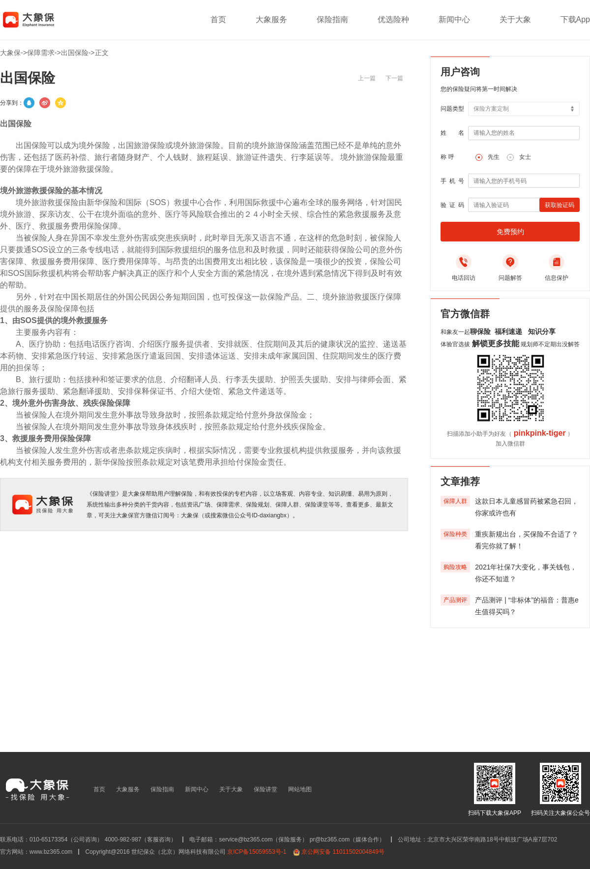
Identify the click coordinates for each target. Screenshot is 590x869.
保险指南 (332, 19)
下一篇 (394, 78)
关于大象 (515, 19)
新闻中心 (454, 19)
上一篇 (367, 78)
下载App (575, 19)
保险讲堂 (265, 789)
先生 (494, 157)
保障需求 (41, 53)
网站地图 (300, 789)
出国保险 (74, 53)
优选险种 (393, 19)
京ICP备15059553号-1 (256, 851)
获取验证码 (559, 205)
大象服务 (271, 19)
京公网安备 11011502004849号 (342, 851)
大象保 (10, 53)
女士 (525, 157)
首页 (218, 19)
